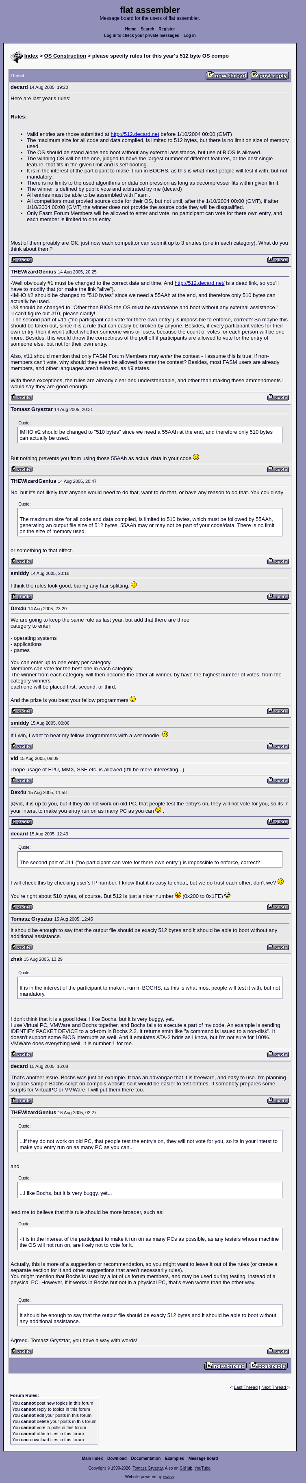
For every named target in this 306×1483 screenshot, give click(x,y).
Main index (92, 1458)
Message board (203, 1458)
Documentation (146, 1458)
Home (131, 29)
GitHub (186, 1468)
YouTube (202, 1468)
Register (166, 29)
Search (147, 29)
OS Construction (65, 56)
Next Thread (274, 1387)
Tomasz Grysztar (147, 1468)
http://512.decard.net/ (200, 283)
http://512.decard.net (135, 134)
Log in (190, 35)
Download (117, 1458)
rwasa (168, 1476)
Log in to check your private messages (141, 35)
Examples (174, 1458)
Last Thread (246, 1387)
